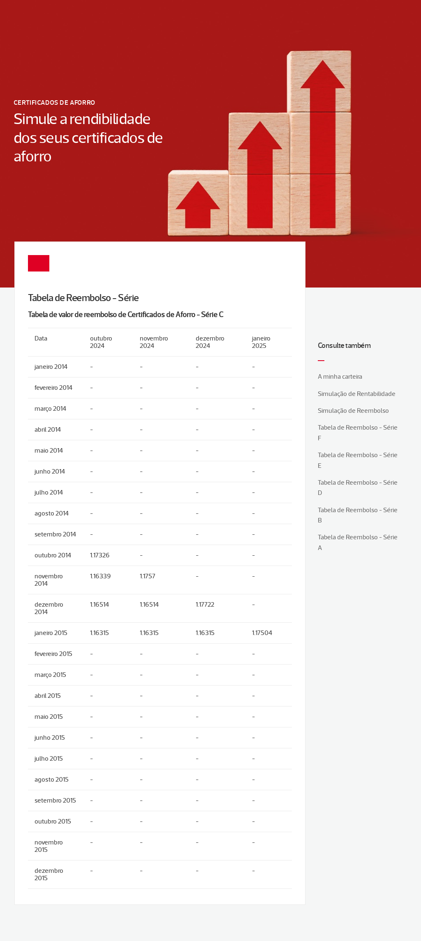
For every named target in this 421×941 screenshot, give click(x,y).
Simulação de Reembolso (353, 410)
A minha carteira (340, 376)
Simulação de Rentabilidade (357, 394)
